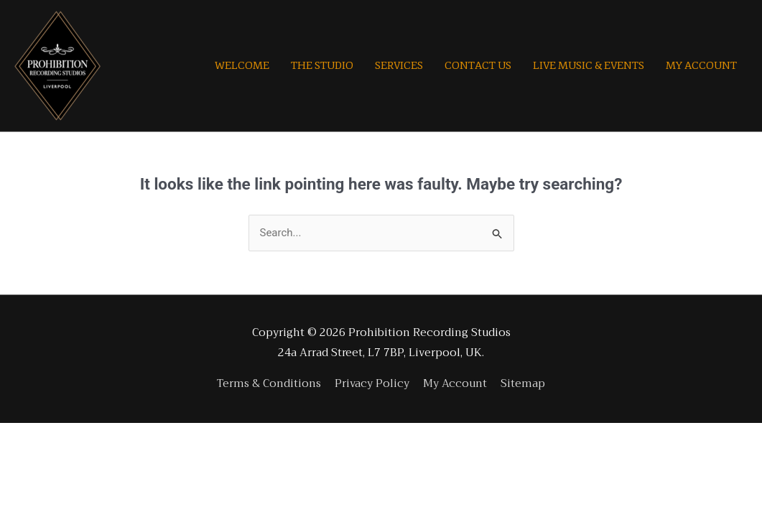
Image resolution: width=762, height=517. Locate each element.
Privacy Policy (372, 383)
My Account (455, 383)
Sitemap (523, 383)
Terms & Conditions (269, 383)
